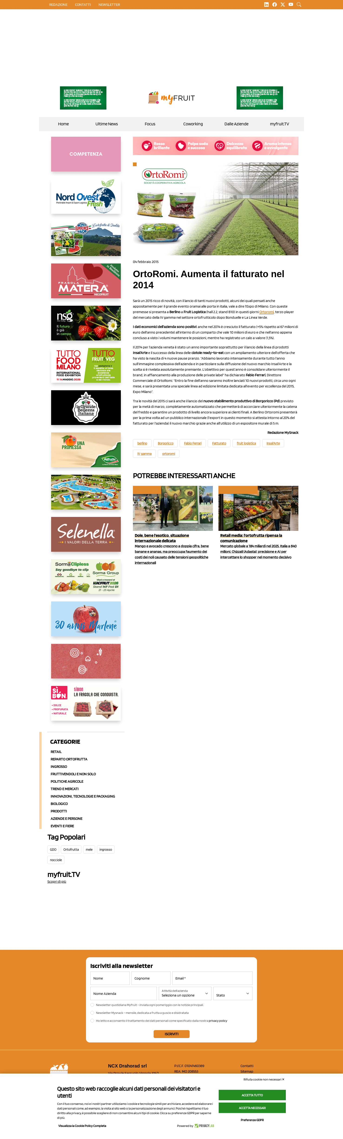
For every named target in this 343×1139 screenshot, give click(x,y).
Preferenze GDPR (252, 1120)
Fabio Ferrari (192, 443)
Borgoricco (165, 443)
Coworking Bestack (237, 490)
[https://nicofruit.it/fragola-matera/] (86, 284)
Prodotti (59, 811)
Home (63, 124)
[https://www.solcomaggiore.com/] (86, 665)
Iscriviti (171, 1034)
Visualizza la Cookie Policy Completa (82, 1126)
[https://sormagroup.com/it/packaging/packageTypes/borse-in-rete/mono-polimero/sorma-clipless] (86, 580)
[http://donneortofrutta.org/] (86, 158)
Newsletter (109, 4)
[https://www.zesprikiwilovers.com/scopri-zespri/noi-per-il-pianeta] (83, 98)
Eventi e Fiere (62, 826)
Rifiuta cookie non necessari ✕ (264, 1079)
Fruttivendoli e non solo (73, 774)
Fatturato (219, 443)
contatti (83, 4)
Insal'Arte (273, 443)
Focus (150, 124)
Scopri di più (56, 881)
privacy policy (218, 1020)
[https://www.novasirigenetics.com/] (86, 327)
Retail (56, 752)
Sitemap (247, 1071)
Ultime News (107, 124)
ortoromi (168, 454)
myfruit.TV (279, 124)
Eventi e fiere (146, 490)
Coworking (193, 124)
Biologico (59, 804)
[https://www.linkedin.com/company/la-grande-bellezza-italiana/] (86, 411)
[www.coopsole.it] (86, 707)
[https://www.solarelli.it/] (86, 496)
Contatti (247, 1066)
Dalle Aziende (236, 124)
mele (89, 849)
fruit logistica (246, 443)
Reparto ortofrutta (69, 759)
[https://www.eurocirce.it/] (86, 242)
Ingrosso (59, 766)
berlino (142, 443)
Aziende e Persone (66, 818)
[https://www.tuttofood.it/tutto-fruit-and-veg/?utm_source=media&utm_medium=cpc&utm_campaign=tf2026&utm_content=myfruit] (86, 369)
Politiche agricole (67, 781)
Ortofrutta (71, 849)
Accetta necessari (252, 1108)
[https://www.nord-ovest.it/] (86, 200)
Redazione (58, 4)
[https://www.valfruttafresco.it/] (86, 453)
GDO (53, 849)
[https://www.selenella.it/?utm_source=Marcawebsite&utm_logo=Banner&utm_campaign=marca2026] (86, 538)
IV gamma (144, 454)
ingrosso (105, 849)
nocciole (56, 860)
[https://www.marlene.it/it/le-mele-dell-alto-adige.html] (86, 622)
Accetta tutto (252, 1095)
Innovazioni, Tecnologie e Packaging (83, 796)
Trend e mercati (65, 789)
